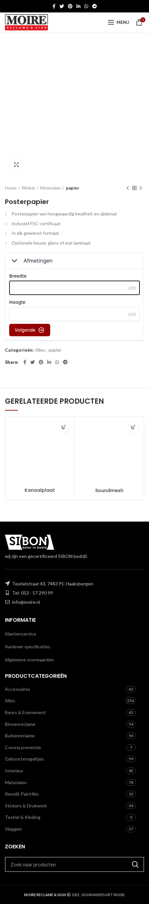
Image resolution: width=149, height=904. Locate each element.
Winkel (28, 188)
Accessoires (17, 689)
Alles (40, 350)
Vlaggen (13, 829)
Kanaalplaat (40, 490)
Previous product (128, 188)
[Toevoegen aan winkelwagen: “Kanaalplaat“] (63, 427)
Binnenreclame (20, 724)
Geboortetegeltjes (24, 759)
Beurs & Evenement (25, 712)
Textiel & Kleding (22, 817)
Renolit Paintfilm (22, 794)
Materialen (50, 188)
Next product (141, 188)
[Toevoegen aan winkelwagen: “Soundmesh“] (133, 427)
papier (72, 188)
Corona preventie (23, 747)
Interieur (14, 770)
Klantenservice (20, 633)
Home (10, 188)
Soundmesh (109, 490)
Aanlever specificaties (27, 646)
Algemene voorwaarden (29, 659)
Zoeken (135, 864)
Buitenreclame (20, 735)
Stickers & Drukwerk (26, 805)
